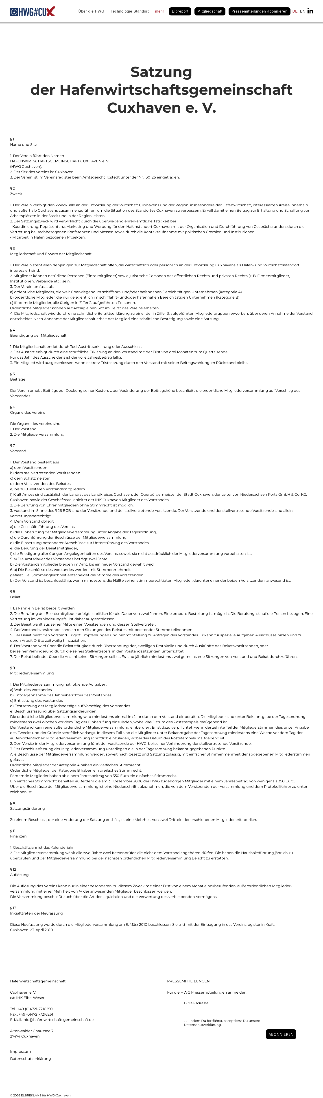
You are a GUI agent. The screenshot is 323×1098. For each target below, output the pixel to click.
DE (295, 11)
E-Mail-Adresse (196, 1003)
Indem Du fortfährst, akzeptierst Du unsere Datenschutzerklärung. (222, 1023)
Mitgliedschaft (210, 11)
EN (303, 11)
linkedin (310, 10)
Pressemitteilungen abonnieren (259, 11)
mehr (159, 11)
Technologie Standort (130, 11)
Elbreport (180, 11)
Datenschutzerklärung (30, 1059)
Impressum (20, 1051)
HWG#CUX (32, 11)
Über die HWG (91, 11)
